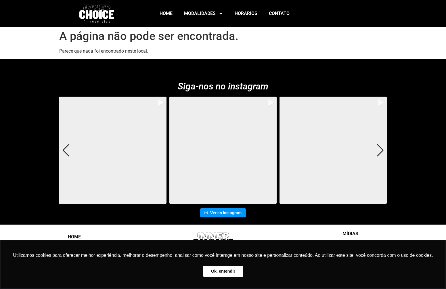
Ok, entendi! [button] (223, 271)
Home (166, 13)
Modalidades (203, 13)
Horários (246, 13)
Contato (279, 13)
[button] (223, 200)
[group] (112, 150)
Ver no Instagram (223, 212)
